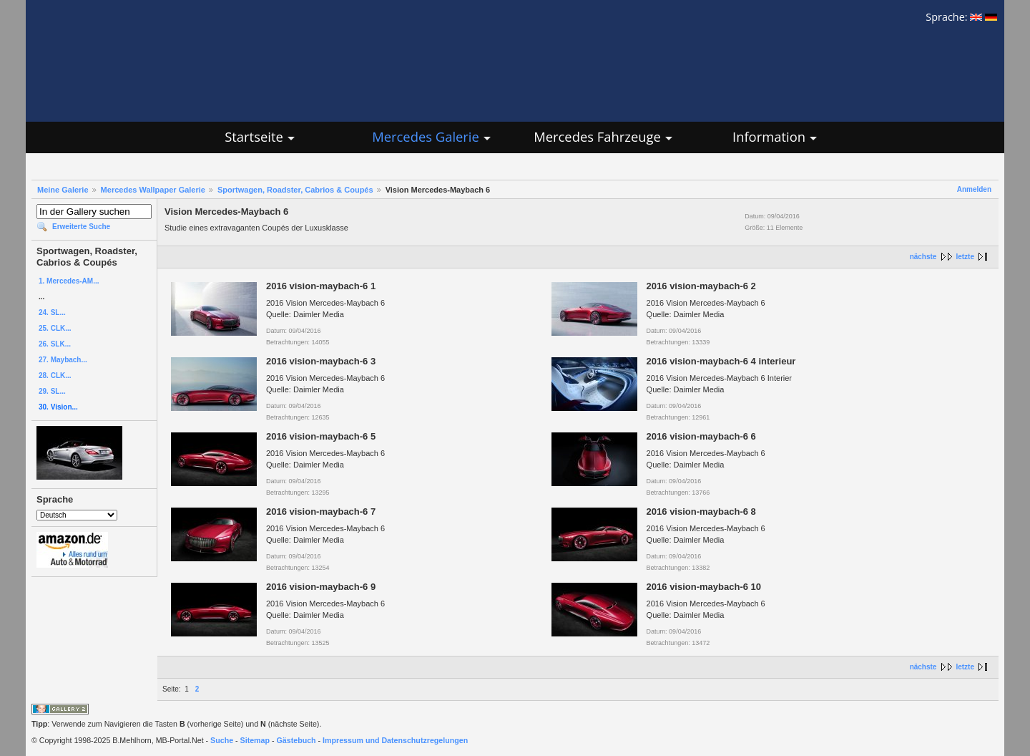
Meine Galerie (63, 189)
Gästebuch (296, 740)
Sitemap (255, 740)
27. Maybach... (63, 360)
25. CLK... (55, 328)
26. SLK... (55, 344)
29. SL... (52, 391)
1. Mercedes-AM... (69, 281)
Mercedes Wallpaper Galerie (153, 189)
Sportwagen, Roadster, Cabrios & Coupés (295, 189)
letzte (965, 257)
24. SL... (52, 312)
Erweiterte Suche (81, 227)
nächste (923, 257)
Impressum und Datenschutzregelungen (395, 740)
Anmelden (974, 189)
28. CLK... (55, 375)
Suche (221, 740)
